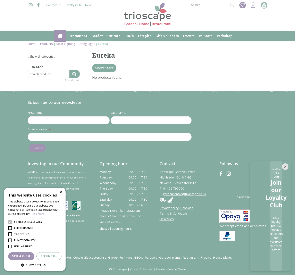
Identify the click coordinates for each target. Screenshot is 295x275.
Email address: (39, 129)
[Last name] (151, 120)
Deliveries (167, 219)
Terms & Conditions (174, 213)
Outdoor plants (170, 257)
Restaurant (191, 257)
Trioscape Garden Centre (177, 172)
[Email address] (110, 137)
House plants (222, 257)
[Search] (209, 4)
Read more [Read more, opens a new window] (37, 214)
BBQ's (138, 257)
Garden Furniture (120, 257)
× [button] (60, 192)
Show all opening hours (116, 228)
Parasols (151, 257)
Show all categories (42, 56)
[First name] (69, 120)
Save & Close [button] (21, 256)
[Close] (285, 214)
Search (37, 67)
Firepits (205, 257)
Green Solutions (141, 269)
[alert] (35, 229)
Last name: (118, 112)
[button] (34, 265)
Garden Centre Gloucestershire (84, 257)
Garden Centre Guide (171, 269)
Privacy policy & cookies (176, 208)
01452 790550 (173, 188)
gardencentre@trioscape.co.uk (184, 194)
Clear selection (72, 80)
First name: (35, 112)
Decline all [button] (49, 256)
